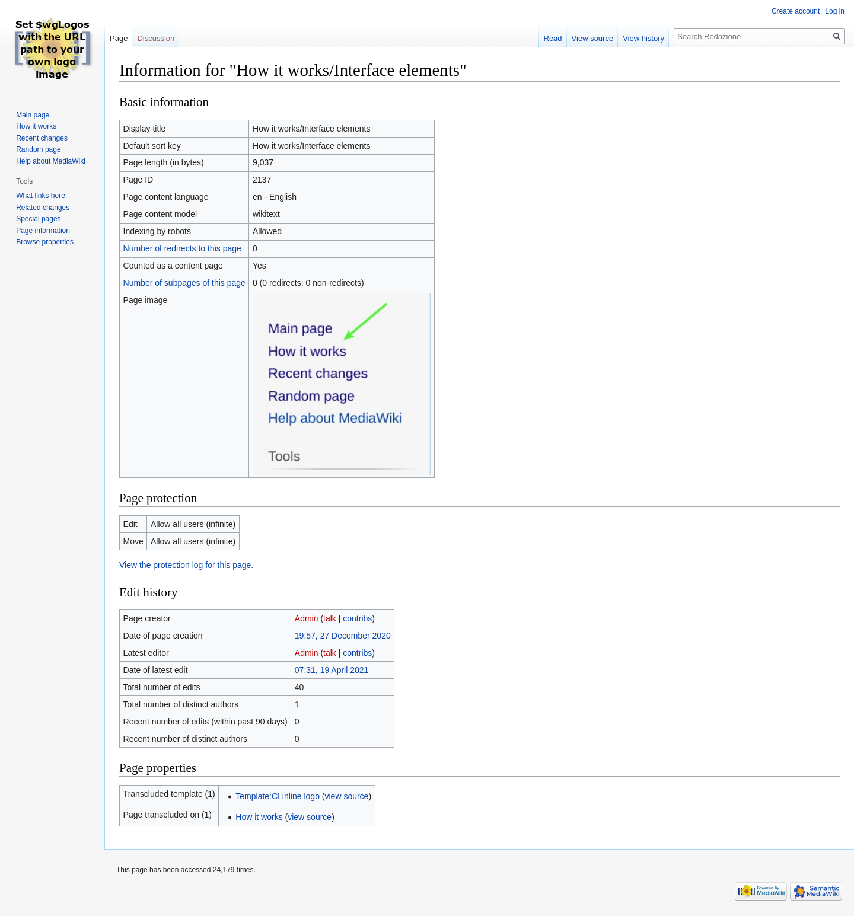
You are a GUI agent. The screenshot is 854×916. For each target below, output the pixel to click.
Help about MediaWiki (50, 161)
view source (346, 796)
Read (553, 38)
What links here (40, 196)
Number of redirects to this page (182, 248)
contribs (357, 618)
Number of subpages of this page (184, 283)
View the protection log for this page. (186, 565)
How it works (258, 817)
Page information (43, 230)
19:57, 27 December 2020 (343, 635)
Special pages (38, 219)
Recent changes (42, 138)
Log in (835, 11)
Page (119, 38)
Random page (38, 149)
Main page (32, 115)
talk (329, 618)
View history (643, 38)
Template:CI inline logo (277, 796)
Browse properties (45, 242)
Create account (796, 11)
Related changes (42, 207)
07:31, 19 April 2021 (332, 670)
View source (593, 38)
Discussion (155, 38)
